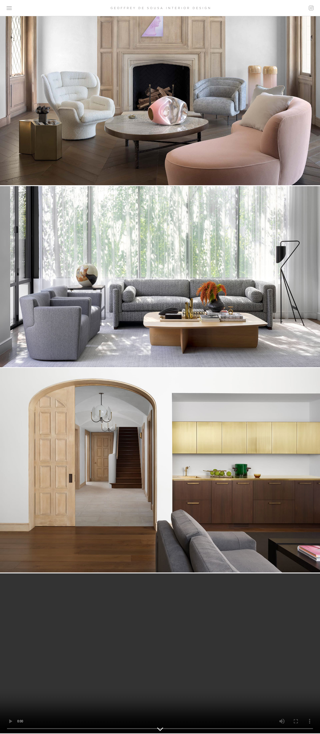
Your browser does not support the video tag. (160, 653)
